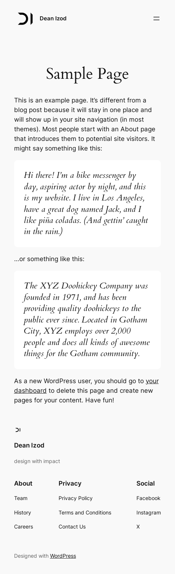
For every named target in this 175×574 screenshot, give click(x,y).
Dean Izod (53, 18)
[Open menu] (156, 18)
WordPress (63, 556)
